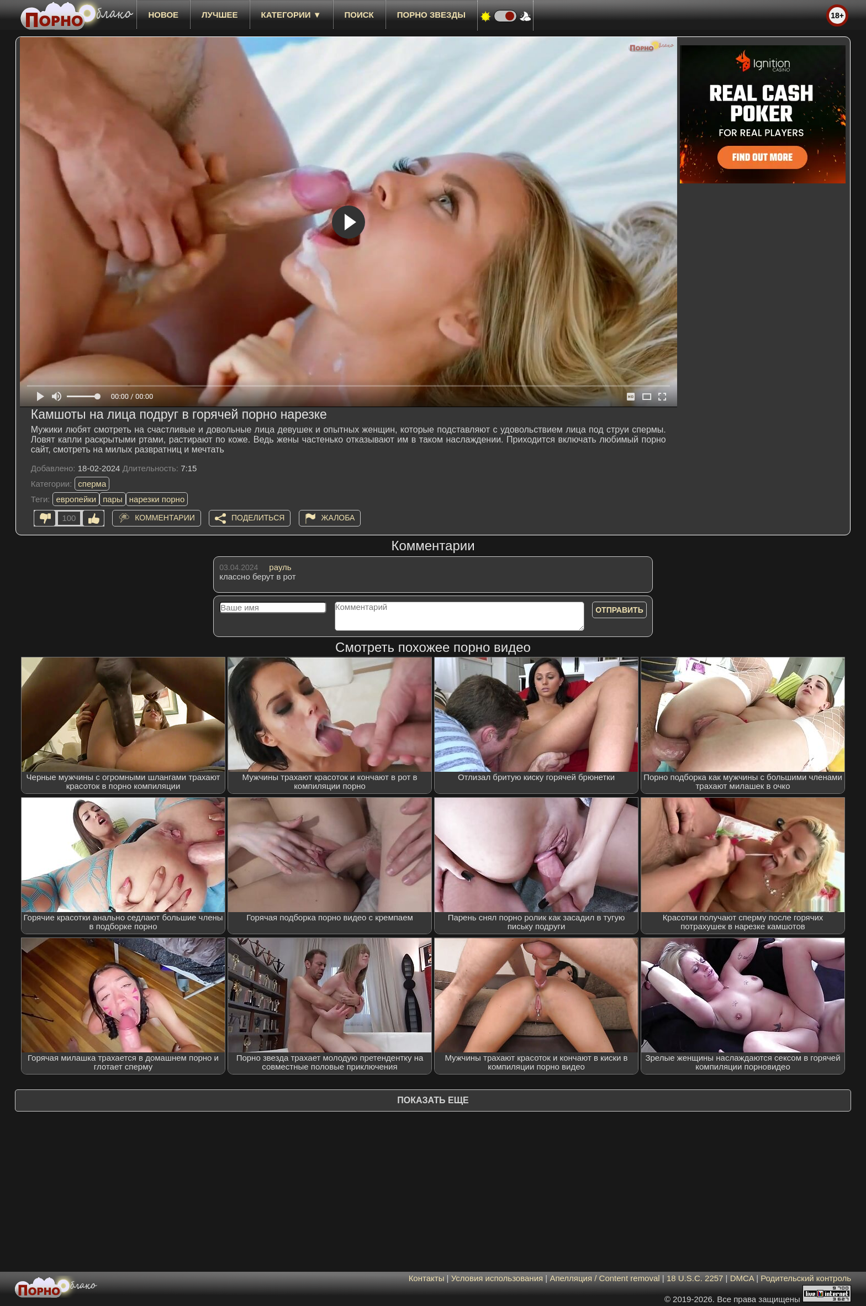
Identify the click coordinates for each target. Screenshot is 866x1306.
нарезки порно (156, 499)
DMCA (742, 1278)
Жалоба (338, 517)
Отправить (619, 609)
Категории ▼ (291, 14)
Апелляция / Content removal (604, 1278)
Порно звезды (431, 14)
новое (163, 14)
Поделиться (257, 517)
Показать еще (432, 1100)
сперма (92, 483)
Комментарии (165, 517)
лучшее (219, 14)
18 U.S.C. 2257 (695, 1278)
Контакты (427, 1278)
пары (113, 499)
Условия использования (497, 1278)
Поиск (359, 14)
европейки (76, 499)
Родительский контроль (806, 1278)
